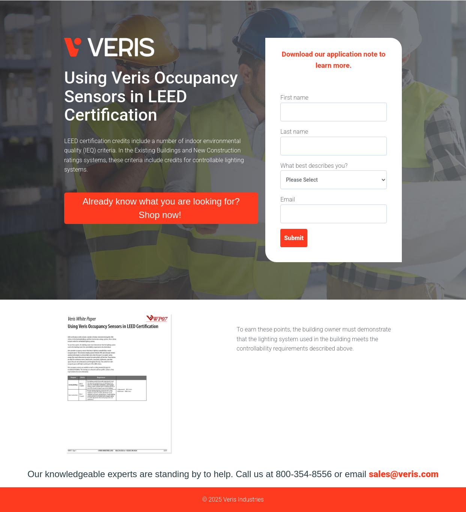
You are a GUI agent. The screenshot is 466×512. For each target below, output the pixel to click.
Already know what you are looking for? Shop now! (161, 208)
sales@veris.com (404, 474)
